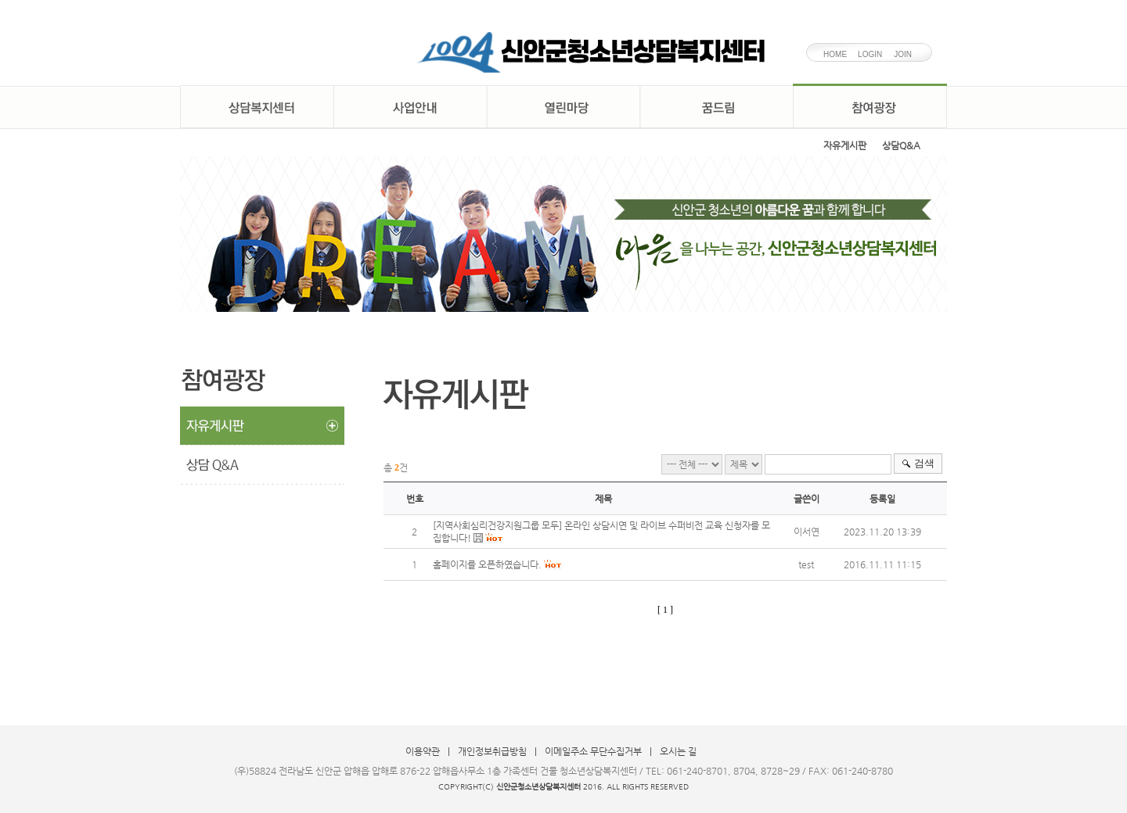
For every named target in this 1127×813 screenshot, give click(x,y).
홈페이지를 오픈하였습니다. (487, 564)
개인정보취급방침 (492, 751)
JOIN (903, 54)
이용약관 (422, 751)
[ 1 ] (665, 609)
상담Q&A (901, 145)
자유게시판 (844, 145)
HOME (835, 54)
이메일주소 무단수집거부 (593, 751)
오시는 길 (678, 751)
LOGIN (870, 54)
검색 (924, 463)
